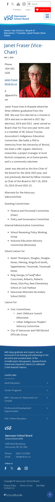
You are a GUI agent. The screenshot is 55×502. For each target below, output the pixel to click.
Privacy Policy (10, 485)
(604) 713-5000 (23, 453)
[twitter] (12, 4)
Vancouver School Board (27, 481)
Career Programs (26, 390)
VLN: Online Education (26, 418)
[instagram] (24, 4)
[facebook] (7, 4)
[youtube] (18, 4)
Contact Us (9, 488)
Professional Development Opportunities (26, 410)
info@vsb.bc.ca (23, 456)
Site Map (40, 485)
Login (29, 9)
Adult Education (26, 382)
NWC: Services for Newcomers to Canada (26, 399)
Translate (17, 9)
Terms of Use (26, 485)
